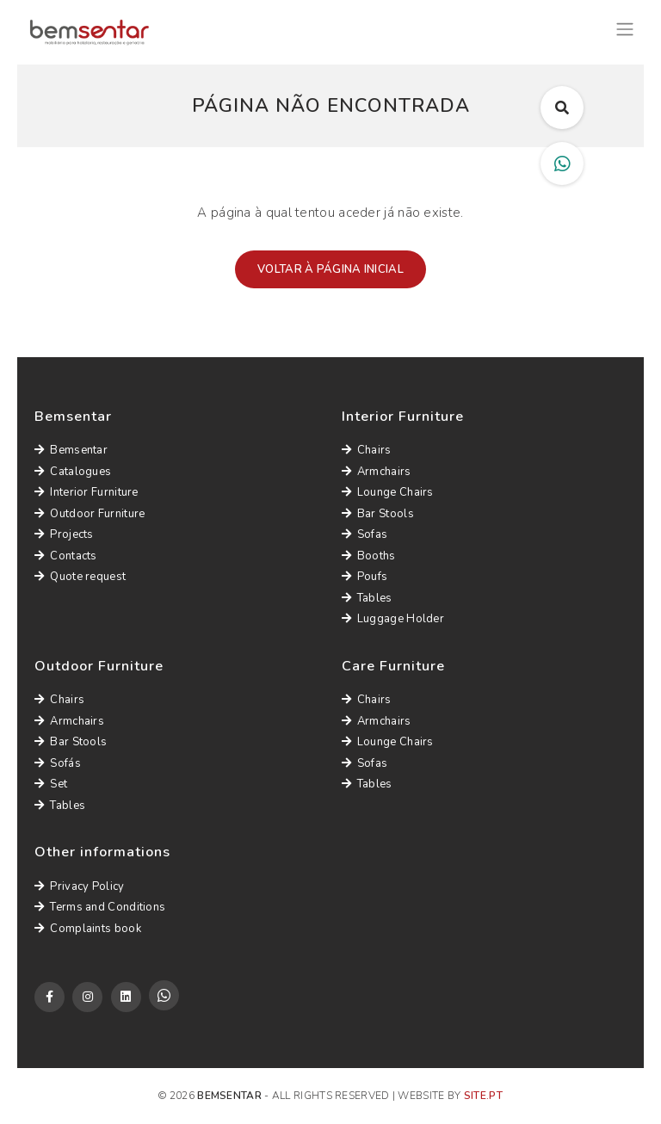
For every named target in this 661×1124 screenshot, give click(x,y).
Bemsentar (71, 450)
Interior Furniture (86, 492)
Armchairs (376, 471)
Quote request (80, 576)
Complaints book (87, 928)
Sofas (365, 534)
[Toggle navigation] (625, 27)
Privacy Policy (79, 886)
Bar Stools (378, 514)
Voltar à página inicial (330, 269)
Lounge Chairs (388, 492)
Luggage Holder (393, 619)
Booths (369, 556)
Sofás (57, 763)
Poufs (365, 576)
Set (50, 784)
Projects (64, 534)
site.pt (483, 1095)
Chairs (367, 450)
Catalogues (72, 471)
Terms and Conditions (99, 907)
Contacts (65, 556)
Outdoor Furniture (89, 514)
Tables (367, 598)
